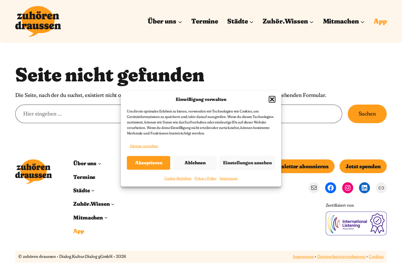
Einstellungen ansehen (247, 163)
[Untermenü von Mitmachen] (362, 21)
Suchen (367, 113)
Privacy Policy (206, 178)
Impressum (228, 178)
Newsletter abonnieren (299, 166)
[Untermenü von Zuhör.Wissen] (312, 21)
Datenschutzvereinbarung (341, 256)
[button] (272, 99)
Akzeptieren (148, 163)
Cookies (376, 256)
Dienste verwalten (144, 146)
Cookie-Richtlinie (177, 178)
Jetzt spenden (363, 166)
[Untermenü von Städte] (251, 21)
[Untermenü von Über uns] (180, 21)
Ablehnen (195, 163)
